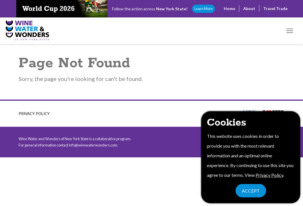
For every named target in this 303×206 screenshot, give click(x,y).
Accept (251, 190)
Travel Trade (275, 8)
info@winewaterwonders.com (93, 145)
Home (229, 8)
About (249, 8)
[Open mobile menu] (289, 30)
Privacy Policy (34, 113)
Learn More (203, 8)
